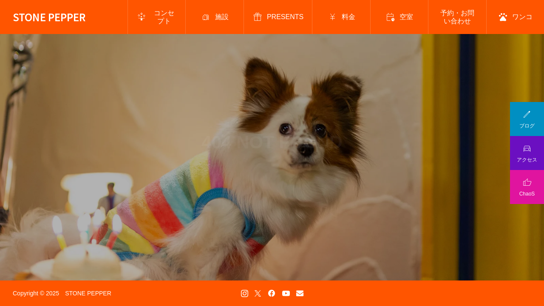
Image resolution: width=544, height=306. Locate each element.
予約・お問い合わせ (457, 17)
